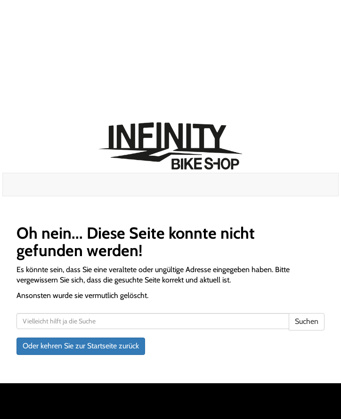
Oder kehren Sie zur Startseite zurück (81, 345)
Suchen (306, 321)
